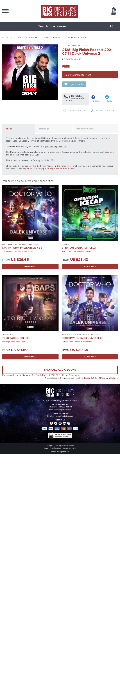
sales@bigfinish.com (62, 409)
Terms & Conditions (69, 448)
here (111, 152)
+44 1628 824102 (65, 406)
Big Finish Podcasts (50, 37)
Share (96, 101)
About (9, 128)
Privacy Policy (49, 448)
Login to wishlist (76, 84)
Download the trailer (104, 110)
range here (66, 166)
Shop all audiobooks (60, 370)
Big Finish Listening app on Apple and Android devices (49, 168)
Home (19, 37)
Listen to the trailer (76, 110)
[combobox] (56, 26)
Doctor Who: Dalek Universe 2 (82, 338)
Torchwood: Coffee (15, 338)
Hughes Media (64, 452)
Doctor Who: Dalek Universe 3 (22, 247)
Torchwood (7, 335)
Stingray (65, 244)
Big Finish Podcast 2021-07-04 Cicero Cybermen (55, 375)
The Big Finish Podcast (75, 37)
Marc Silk (72, 251)
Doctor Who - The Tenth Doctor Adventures (21, 244)
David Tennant (15, 251)
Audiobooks (31, 37)
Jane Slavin (28, 251)
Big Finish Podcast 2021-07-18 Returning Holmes (94, 378)
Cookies (58, 448)
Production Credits (85, 128)
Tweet (110, 101)
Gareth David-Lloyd (17, 341)
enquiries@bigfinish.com (62, 416)
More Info (30, 266)
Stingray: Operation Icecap (79, 247)
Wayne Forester (85, 251)
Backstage (43, 128)
